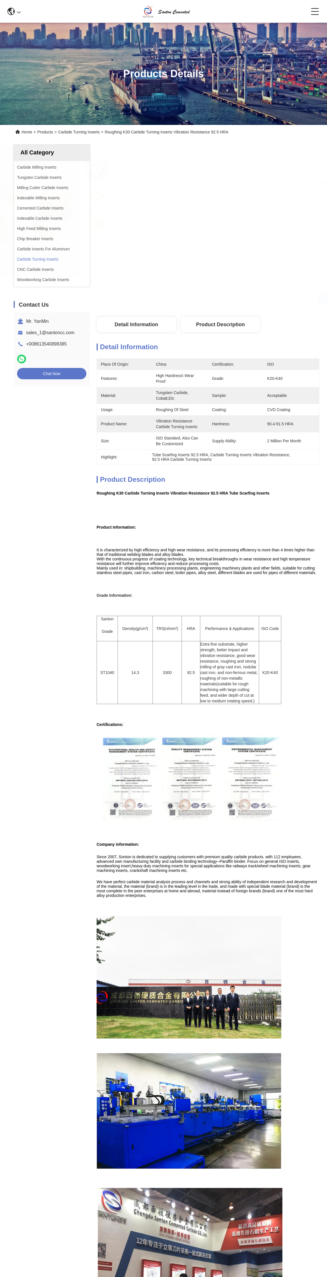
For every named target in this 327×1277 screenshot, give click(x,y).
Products (45, 132)
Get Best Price (302, 298)
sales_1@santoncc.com (50, 332)
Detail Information (136, 324)
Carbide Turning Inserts (79, 132)
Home (27, 132)
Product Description (220, 324)
